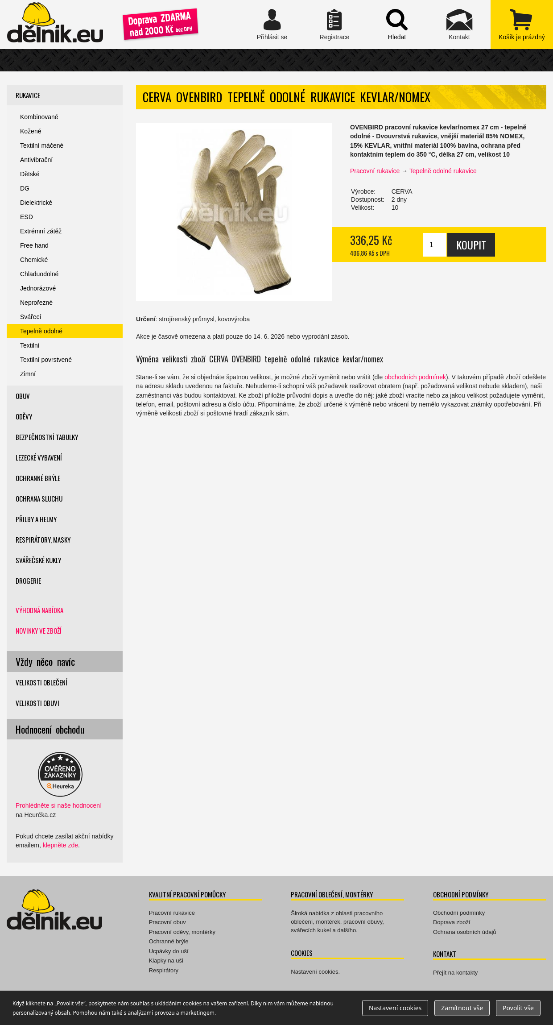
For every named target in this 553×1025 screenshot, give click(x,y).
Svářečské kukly (38, 560)
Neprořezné (36, 302)
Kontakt (459, 24)
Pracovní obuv (167, 922)
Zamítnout (462, 1008)
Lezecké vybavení (39, 457)
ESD (26, 216)
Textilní (30, 345)
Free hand (34, 245)
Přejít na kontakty (455, 972)
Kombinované (39, 116)
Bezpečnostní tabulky (47, 437)
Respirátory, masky (43, 539)
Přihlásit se (272, 24)
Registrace (334, 24)
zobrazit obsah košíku (522, 24)
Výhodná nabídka (39, 610)
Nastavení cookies (314, 971)
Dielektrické (36, 202)
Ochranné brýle (38, 478)
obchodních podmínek (415, 377)
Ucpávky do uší (169, 951)
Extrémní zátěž (41, 231)
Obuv (23, 396)
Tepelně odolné (41, 331)
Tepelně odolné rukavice (443, 170)
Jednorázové (38, 288)
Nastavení (395, 1008)
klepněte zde (60, 845)
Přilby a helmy (36, 519)
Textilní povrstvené (46, 359)
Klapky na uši (166, 960)
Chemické (34, 259)
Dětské (30, 174)
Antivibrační (36, 159)
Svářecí (30, 316)
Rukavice (28, 95)
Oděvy (24, 416)
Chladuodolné (39, 274)
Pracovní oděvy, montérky (182, 932)
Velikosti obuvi (37, 703)
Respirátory (163, 970)
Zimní (28, 374)
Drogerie (28, 580)
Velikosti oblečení (41, 682)
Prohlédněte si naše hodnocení (59, 805)
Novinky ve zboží (39, 630)
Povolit (518, 1008)
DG (24, 188)
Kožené (30, 131)
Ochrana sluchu (39, 498)
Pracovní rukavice (375, 170)
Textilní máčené (41, 145)
